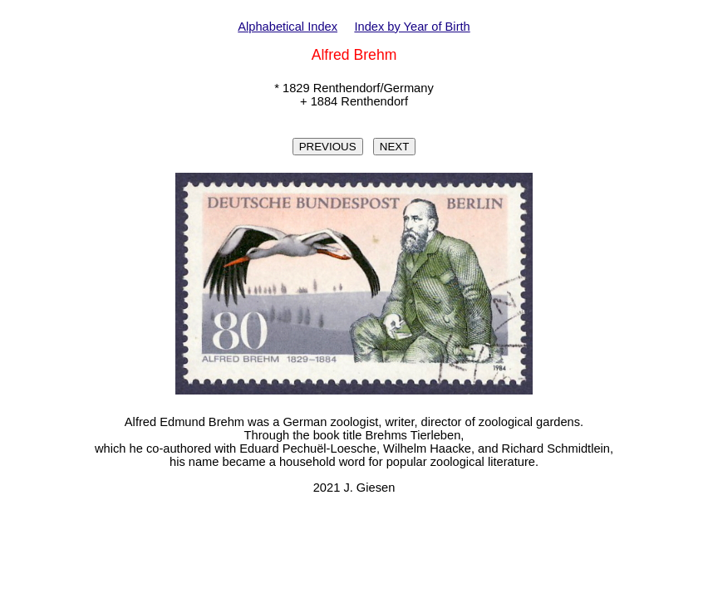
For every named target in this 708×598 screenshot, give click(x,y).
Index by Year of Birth (412, 26)
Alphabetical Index (287, 26)
